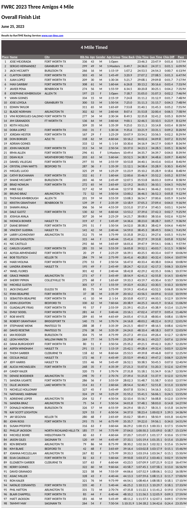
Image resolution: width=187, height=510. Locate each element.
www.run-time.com (52, 35)
